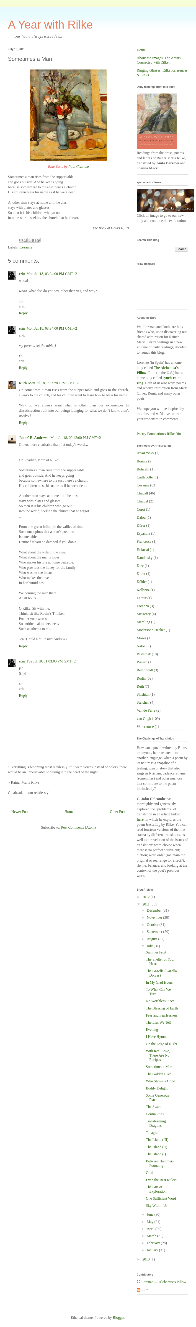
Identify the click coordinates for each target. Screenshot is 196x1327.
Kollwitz (143, 590)
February (154, 1243)
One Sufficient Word (161, 1198)
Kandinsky (144, 558)
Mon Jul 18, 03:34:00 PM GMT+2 (52, 274)
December (155, 910)
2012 (146, 897)
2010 (146, 1259)
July (150, 946)
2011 (146, 904)
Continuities (155, 1114)
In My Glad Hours (159, 982)
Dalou (141, 517)
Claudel (142, 501)
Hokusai (143, 550)
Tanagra (151, 1133)
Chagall (142, 493)
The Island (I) (156, 1154)
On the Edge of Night (161, 1044)
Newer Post (19, 812)
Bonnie (142, 461)
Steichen (143, 702)
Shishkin (143, 694)
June (150, 1214)
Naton (141, 646)
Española (143, 533)
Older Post (117, 812)
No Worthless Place (160, 1001)
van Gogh (144, 719)
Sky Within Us (156, 1205)
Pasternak (144, 654)
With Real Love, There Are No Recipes (158, 1055)
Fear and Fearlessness (162, 1015)
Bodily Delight (157, 1088)
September (155, 932)
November (155, 917)
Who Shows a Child (160, 1081)
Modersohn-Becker (151, 630)
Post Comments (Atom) (78, 827)
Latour (142, 598)
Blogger (118, 1317)
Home (69, 812)
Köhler (142, 582)
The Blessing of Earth (162, 1008)
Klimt (141, 574)
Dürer (141, 525)
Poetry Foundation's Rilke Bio (159, 434)
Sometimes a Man (159, 1067)
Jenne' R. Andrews (34, 438)
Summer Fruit (156, 952)
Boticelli (143, 469)
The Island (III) (157, 1140)
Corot (141, 509)
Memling (143, 622)
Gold (149, 1173)
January (153, 1250)
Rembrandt (145, 670)
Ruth (23, 383)
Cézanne (26, 247)
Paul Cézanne (78, 166)
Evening (152, 1029)
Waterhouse (145, 727)
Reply (23, 313)
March (152, 1236)
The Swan (153, 1107)
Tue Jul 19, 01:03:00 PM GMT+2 (51, 661)
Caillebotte (145, 477)
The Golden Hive (158, 1074)
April (151, 1229)
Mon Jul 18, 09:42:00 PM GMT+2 (75, 438)
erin (22, 274)
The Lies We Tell (158, 1022)
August (152, 939)
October (153, 924)
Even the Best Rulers (161, 1180)
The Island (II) (156, 1147)
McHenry (144, 614)
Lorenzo (143, 606)
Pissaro (142, 662)
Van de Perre (146, 710)
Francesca (144, 541)
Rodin (141, 678)
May (150, 1222)
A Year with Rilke (50, 24)
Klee (140, 566)
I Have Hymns (156, 1037)
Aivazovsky (145, 453)
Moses (141, 638)
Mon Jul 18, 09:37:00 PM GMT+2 (53, 383)
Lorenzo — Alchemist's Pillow (163, 1282)
